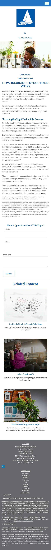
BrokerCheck (39, 498)
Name (7, 229)
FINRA (3, 529)
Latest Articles (25, 488)
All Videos (25, 491)
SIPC (7, 529)
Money (25, 484)
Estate (25, 478)
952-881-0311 (25, 38)
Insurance (25, 480)
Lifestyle (25, 486)
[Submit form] (8, 274)
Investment (25, 476)
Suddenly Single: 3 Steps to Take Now (25, 324)
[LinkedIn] (25, 33)
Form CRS (8, 494)
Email (7, 242)
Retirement (25, 473)
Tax (25, 482)
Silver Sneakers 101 (25, 374)
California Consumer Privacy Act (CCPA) (12, 519)
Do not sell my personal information (23, 521)
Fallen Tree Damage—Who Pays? (25, 424)
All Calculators (25, 493)
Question (7, 254)
